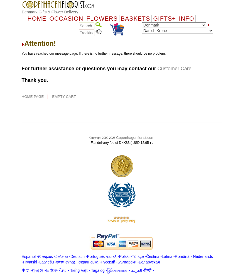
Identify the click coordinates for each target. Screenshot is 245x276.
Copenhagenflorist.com (135, 137)
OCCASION (67, 18)
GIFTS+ (164, 18)
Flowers (101, 18)
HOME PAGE (33, 97)
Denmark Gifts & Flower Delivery (50, 12)
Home (37, 18)
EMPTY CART (64, 97)
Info (186, 18)
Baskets (135, 18)
